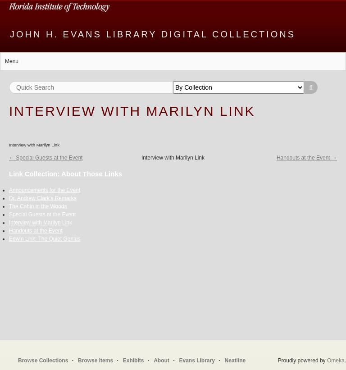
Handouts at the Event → (307, 158)
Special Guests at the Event (42, 214)
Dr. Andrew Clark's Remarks (43, 198)
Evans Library (196, 360)
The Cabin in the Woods (38, 206)
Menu (11, 61)
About (161, 360)
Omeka (336, 360)
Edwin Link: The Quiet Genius (45, 239)
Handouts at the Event (36, 231)
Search (311, 87)
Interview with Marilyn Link (40, 222)
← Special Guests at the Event (45, 158)
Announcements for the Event (44, 190)
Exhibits (133, 360)
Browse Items (95, 360)
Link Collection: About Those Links (65, 174)
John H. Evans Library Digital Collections (153, 34)
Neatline (235, 360)
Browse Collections (43, 360)
